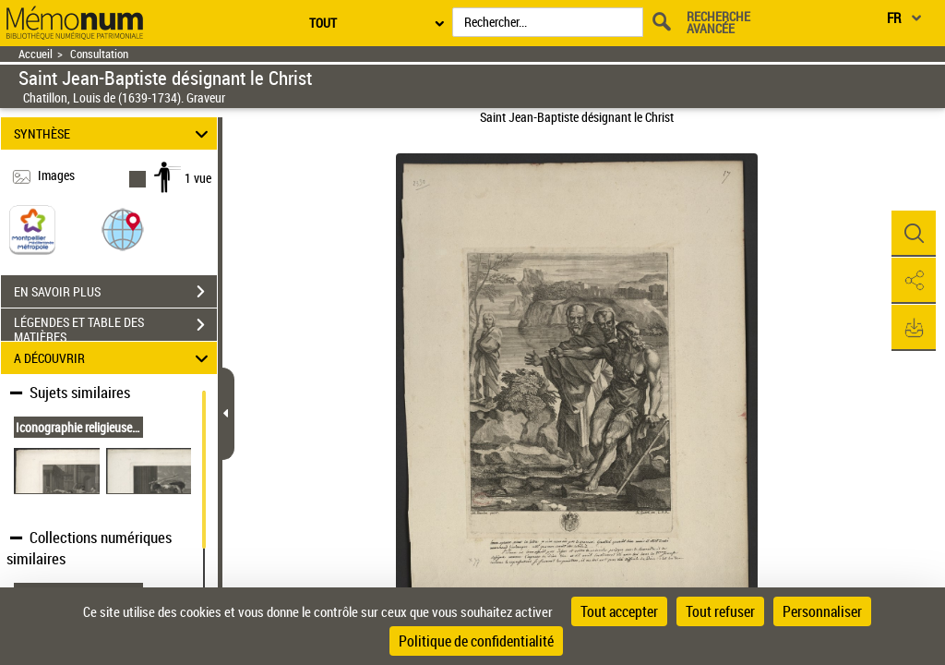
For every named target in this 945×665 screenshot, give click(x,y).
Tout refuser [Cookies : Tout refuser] (720, 611)
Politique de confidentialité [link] (476, 641)
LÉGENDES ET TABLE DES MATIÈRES (115, 327)
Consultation (99, 54)
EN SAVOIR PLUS (115, 292)
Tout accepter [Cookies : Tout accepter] (619, 611)
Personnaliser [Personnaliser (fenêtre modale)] (822, 611)
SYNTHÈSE (114, 133)
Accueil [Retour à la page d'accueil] (35, 54)
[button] (123, 228)
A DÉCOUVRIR (114, 358)
